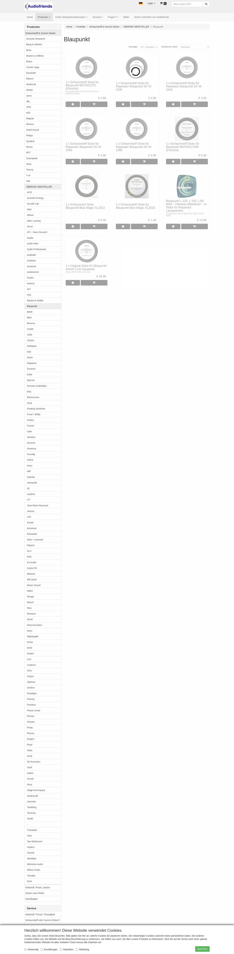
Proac (30, 727)
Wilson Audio (33, 870)
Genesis (31, 443)
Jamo (29, 95)
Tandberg (31, 807)
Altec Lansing (34, 220)
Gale (29, 431)
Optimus (31, 682)
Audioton (31, 260)
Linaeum (31, 665)
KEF (28, 112)
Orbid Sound (32, 130)
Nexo (29, 630)
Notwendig (31, 949)
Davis (30, 357)
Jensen (30, 511)
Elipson (30, 78)
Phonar (30, 716)
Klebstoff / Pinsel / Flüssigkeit (40, 914)
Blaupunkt (32, 306)
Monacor (31, 613)
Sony (29, 784)
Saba (29, 750)
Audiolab (31, 255)
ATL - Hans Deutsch (37, 232)
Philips (29, 135)
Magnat (30, 118)
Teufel (30, 818)
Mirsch (30, 602)
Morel (30, 619)
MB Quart (32, 579)
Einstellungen (49, 949)
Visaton (30, 847)
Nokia (30, 642)
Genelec (31, 437)
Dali (29, 351)
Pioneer (31, 722)
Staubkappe (31, 899)
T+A (28, 175)
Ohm (29, 670)
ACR (29, 192)
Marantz (31, 573)
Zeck (29, 881)
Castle (30, 329)
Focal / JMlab (33, 414)
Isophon (31, 494)
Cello (29, 334)
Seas (28, 164)
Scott (29, 756)
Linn (29, 659)
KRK (29, 556)
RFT (28, 152)
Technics (31, 813)
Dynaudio (31, 73)
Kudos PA (32, 568)
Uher (29, 835)
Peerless (31, 704)
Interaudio (32, 482)
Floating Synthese (36, 408)
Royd (29, 744)
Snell (29, 767)
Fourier (30, 425)
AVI (29, 289)
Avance (30, 283)
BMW (29, 312)
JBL (28, 101)
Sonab (30, 778)
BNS (29, 317)
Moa (29, 608)
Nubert (30, 653)
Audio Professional (36, 249)
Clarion (30, 340)
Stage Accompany (36, 790)
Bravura (31, 323)
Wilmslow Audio (35, 864)
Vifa (28, 181)
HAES (30, 460)
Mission (30, 124)
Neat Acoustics (34, 625)
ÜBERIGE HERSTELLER (39, 186)
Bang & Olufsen (34, 44)
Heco (29, 465)
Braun (29, 61)
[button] (140, 3)
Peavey (31, 699)
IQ (28, 488)
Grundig (31, 454)
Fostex (30, 420)
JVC (29, 517)
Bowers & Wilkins (35, 56)
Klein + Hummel (35, 539)
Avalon (30, 277)
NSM (29, 648)
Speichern (202, 949)
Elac (29, 391)
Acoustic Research (35, 38)
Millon (30, 591)
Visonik (30, 853)
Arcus (30, 226)
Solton (30, 773)
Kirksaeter (32, 534)
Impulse (31, 477)
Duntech (31, 369)
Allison (30, 215)
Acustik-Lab (33, 203)
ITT (28, 499)
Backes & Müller (35, 300)
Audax (30, 238)
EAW (29, 374)
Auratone (31, 266)
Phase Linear (33, 710)
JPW (28, 107)
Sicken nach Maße (34, 893)
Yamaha (31, 875)
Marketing (82, 949)
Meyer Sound (33, 585)
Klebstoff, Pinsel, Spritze (37, 887)
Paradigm (32, 693)
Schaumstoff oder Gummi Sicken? (42, 920)
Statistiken (67, 949)
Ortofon (31, 687)
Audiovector (33, 272)
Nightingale (32, 636)
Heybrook (31, 84)
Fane (29, 403)
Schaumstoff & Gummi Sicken (40, 33)
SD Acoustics (33, 761)
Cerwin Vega (32, 67)
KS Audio (31, 562)
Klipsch (30, 545)
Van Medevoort (34, 841)
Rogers (30, 739)
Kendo (30, 522)
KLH (29, 551)
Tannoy (29, 169)
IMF (29, 471)
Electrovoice (33, 397)
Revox (29, 147)
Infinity (29, 90)
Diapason (32, 363)
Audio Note (32, 243)
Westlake (31, 858)
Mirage (30, 596)
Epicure (31, 380)
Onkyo (30, 676)
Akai (29, 209)
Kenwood (31, 528)
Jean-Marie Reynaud (37, 505)
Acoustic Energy (35, 198)
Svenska (31, 801)
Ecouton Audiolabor (37, 386)
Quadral (30, 141)
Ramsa (30, 733)
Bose (28, 50)
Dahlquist (31, 346)
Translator (32, 830)
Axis (29, 294)
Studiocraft (32, 796)
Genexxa (31, 448)
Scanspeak (31, 158)
